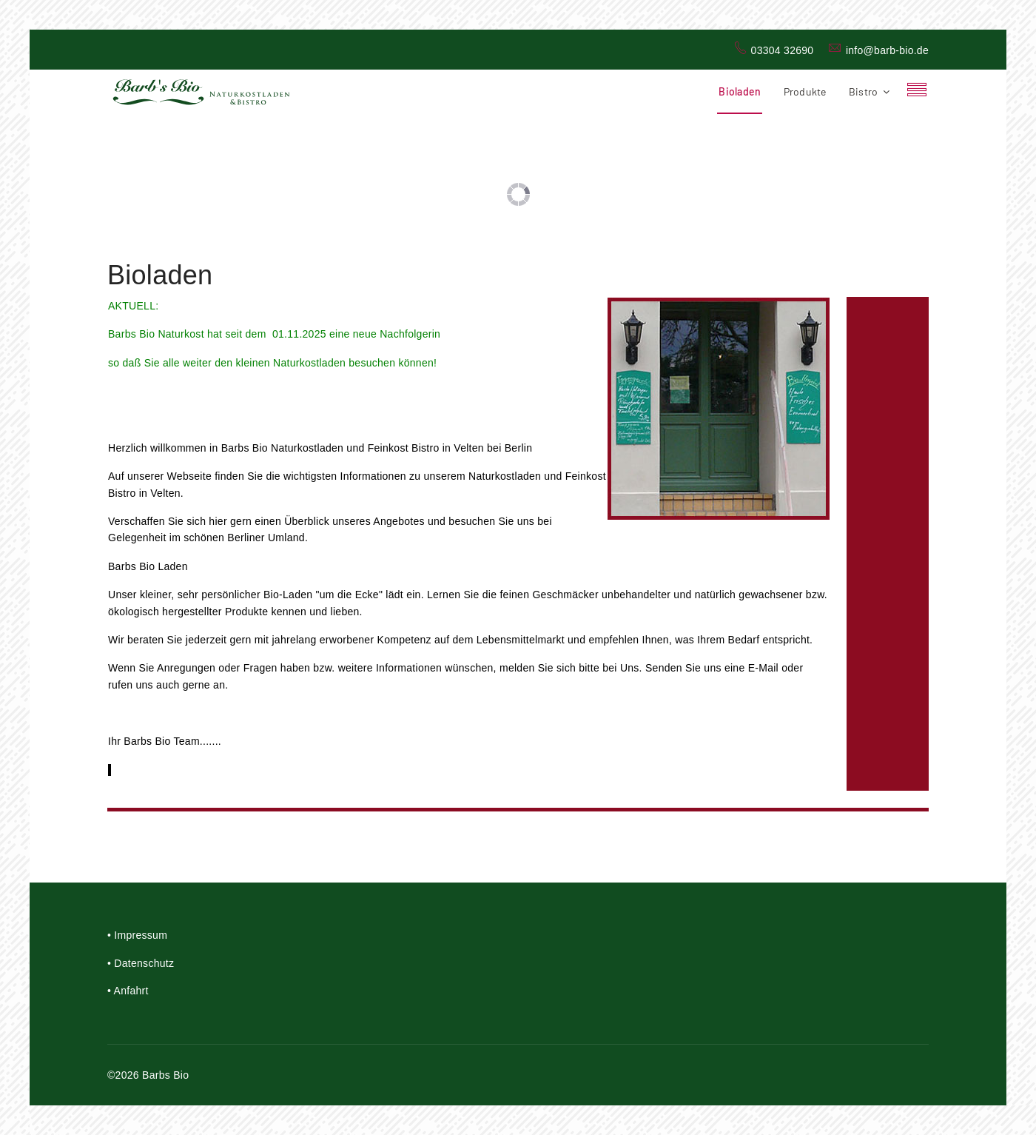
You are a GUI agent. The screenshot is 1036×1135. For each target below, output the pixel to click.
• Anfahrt (128, 991)
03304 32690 (782, 50)
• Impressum (137, 935)
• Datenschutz (140, 963)
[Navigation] (917, 92)
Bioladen (740, 91)
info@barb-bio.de (887, 50)
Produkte (805, 91)
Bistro (863, 91)
